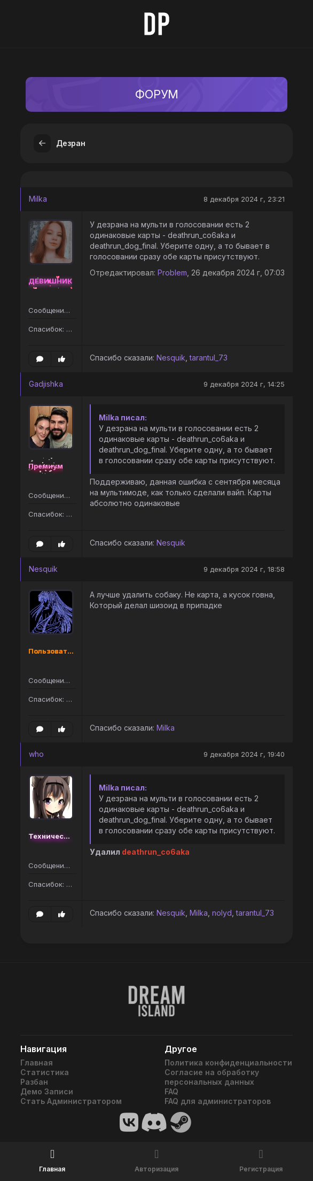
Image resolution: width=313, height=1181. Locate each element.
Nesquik (170, 357)
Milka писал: (123, 417)
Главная (36, 1062)
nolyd (222, 912)
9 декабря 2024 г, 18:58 (244, 569)
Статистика (44, 1072)
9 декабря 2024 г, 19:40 (244, 754)
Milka (38, 198)
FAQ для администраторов (218, 1101)
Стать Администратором (71, 1101)
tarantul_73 (209, 357)
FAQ (171, 1091)
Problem (172, 272)
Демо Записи (46, 1091)
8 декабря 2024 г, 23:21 (244, 199)
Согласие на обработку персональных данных (212, 1077)
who (36, 753)
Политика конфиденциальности (228, 1062)
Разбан (34, 1081)
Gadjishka (46, 383)
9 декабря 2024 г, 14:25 (244, 384)
